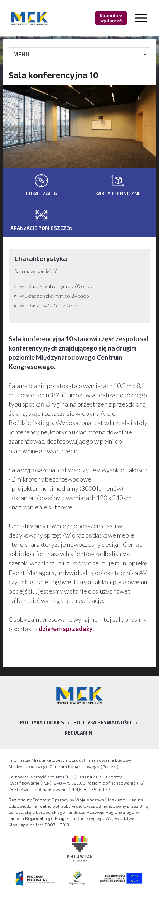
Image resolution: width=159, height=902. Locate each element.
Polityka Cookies (42, 722)
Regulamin (78, 733)
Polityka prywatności (102, 722)
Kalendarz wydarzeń (111, 18)
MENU (21, 54)
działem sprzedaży (66, 629)
